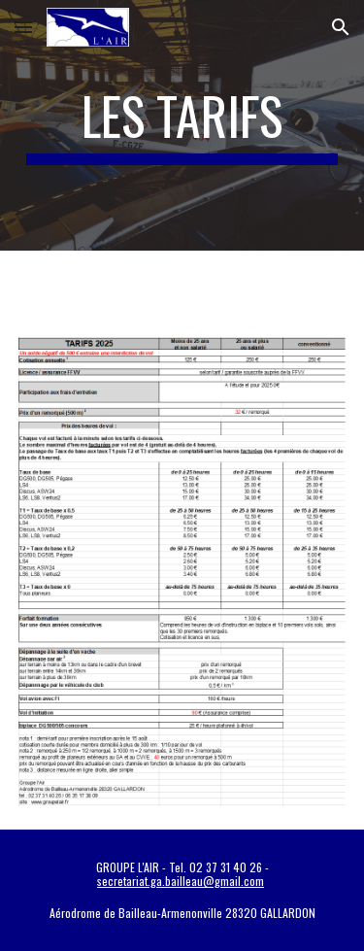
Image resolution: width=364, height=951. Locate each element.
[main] (182, 125)
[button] (23, 26)
